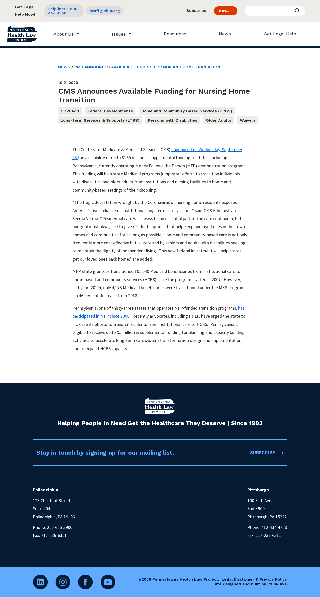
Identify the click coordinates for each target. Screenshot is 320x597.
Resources (173, 33)
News (223, 33)
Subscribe (196, 10)
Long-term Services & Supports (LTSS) (100, 120)
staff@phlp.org (105, 10)
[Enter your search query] (275, 11)
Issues (117, 34)
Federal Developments (110, 111)
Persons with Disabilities (173, 120)
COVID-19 (70, 111)
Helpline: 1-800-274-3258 (64, 10)
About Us (61, 34)
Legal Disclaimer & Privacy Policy (254, 579)
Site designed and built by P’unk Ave (250, 584)
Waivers (248, 120)
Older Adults (219, 120)
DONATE (226, 10)
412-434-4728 (274, 527)
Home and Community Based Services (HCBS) (187, 111)
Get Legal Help (277, 33)
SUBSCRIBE (263, 452)
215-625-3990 (59, 527)
